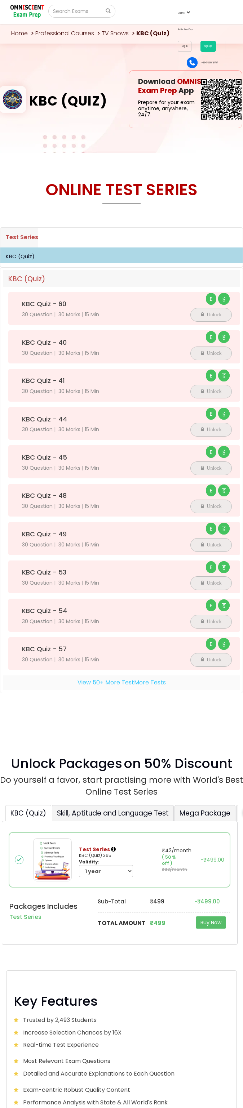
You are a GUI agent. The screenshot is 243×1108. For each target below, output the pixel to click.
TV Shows (115, 33)
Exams (184, 13)
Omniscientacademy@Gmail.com (64, 943)
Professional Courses (64, 33)
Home (19, 33)
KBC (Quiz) (20, 256)
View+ (122, 682)
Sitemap (224, 1092)
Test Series (22, 237)
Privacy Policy (198, 1092)
